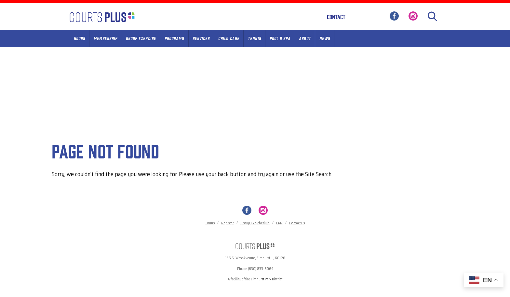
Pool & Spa (280, 38)
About (305, 38)
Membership (105, 38)
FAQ (279, 223)
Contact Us (297, 223)
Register (227, 223)
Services (201, 38)
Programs (174, 38)
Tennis (254, 38)
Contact (336, 16)
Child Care (228, 38)
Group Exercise (141, 38)
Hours (79, 38)
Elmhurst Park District (266, 279)
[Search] (432, 16)
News (324, 38)
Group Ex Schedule (255, 223)
